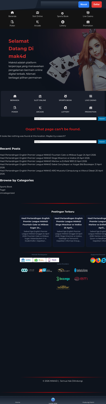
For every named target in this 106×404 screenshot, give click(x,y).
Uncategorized (7, 193)
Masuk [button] (83, 4)
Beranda (12, 14)
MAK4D (54, 381)
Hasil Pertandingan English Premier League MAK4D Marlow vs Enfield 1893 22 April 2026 (43, 161)
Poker (12, 23)
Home (17, 400)
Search (102, 119)
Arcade (37, 23)
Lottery (63, 23)
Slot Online (37, 14)
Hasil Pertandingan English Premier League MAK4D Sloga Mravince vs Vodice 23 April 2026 (45, 158)
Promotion (88, 23)
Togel (2, 190)
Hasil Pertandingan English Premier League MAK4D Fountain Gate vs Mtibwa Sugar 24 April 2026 (48, 155)
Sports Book (62, 14)
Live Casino (88, 14)
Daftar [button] (97, 4)
